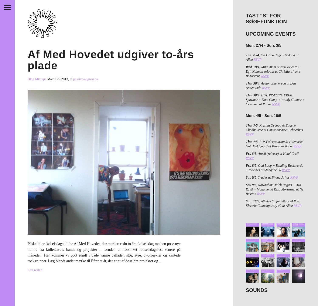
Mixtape (41, 79)
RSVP (257, 59)
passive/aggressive (86, 79)
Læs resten (35, 270)
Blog (31, 79)
